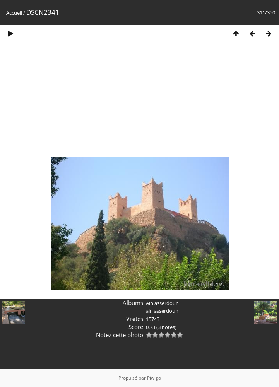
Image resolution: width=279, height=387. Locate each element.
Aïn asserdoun (162, 303)
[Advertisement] (139, 102)
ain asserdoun (162, 310)
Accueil (14, 12)
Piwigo (154, 378)
